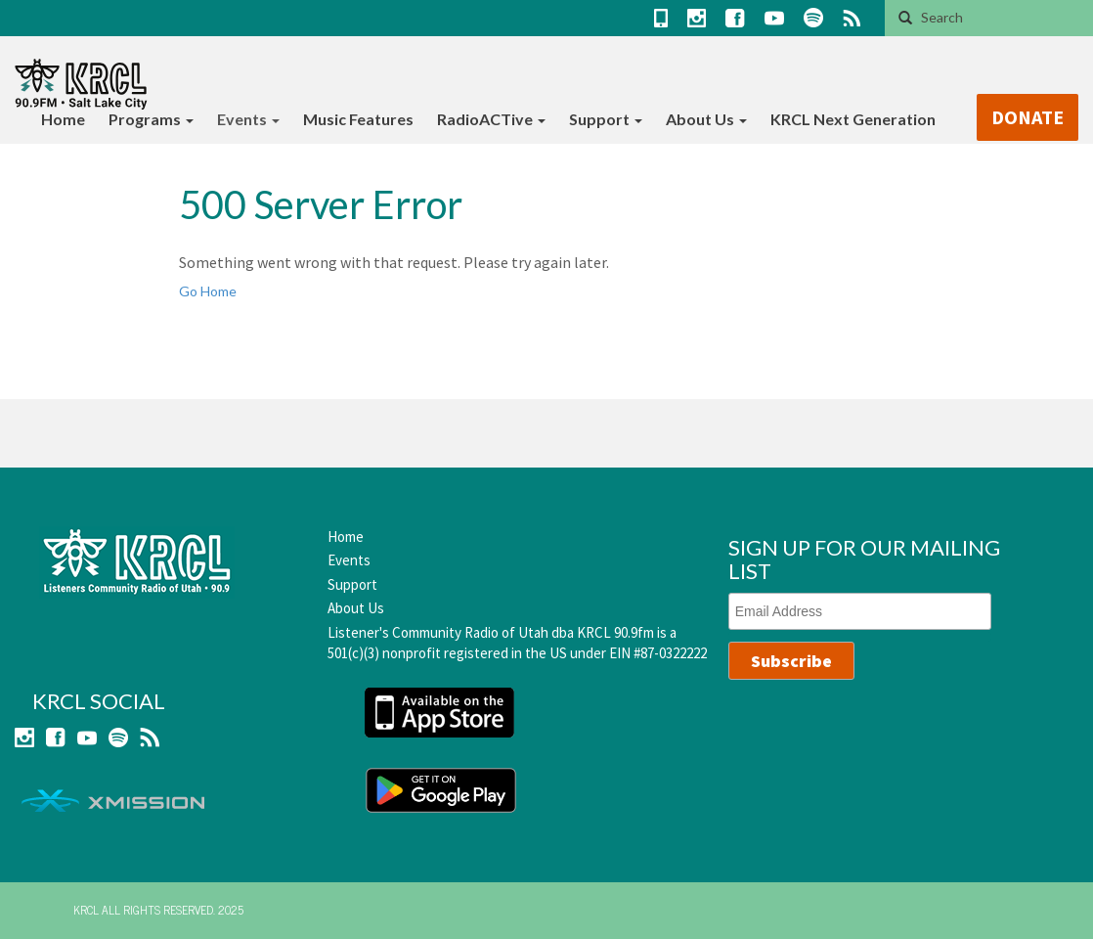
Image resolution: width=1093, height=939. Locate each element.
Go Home (208, 291)
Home (63, 119)
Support (605, 119)
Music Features (358, 119)
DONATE (1027, 117)
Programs (151, 119)
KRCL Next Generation (853, 119)
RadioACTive (491, 119)
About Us (706, 119)
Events (248, 119)
